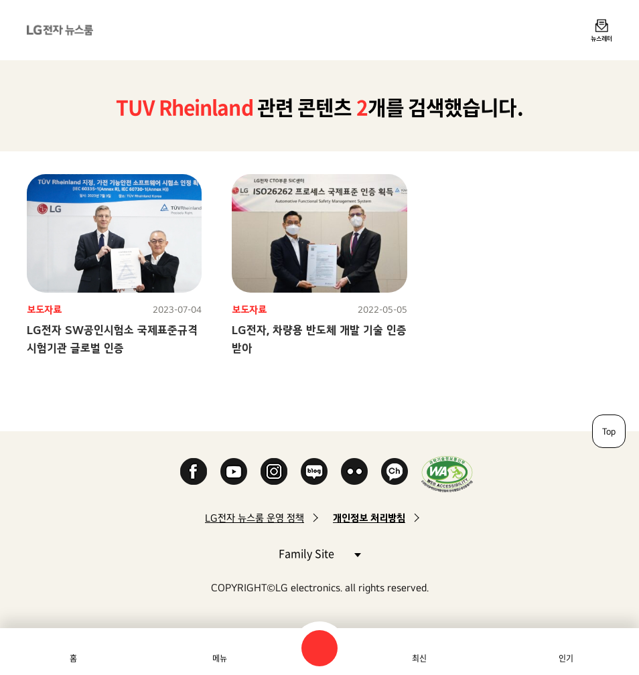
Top (609, 431)
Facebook (193, 471)
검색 (319, 648)
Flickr (354, 471)
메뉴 (219, 658)
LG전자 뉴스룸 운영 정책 (254, 518)
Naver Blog (314, 471)
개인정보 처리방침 (369, 518)
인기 (566, 658)
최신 (419, 658)
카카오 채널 (394, 471)
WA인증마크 (447, 473)
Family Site (319, 552)
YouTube (233, 471)
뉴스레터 (601, 38)
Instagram (274, 471)
